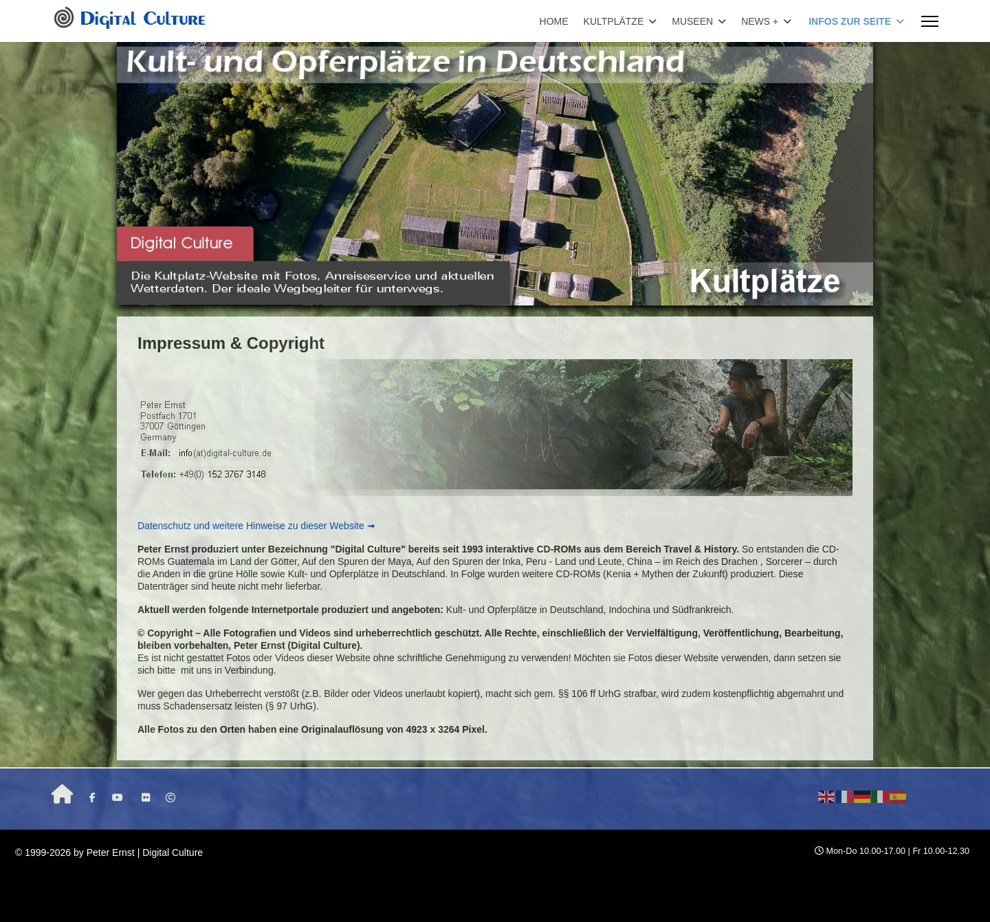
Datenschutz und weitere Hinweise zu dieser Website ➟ (256, 525)
